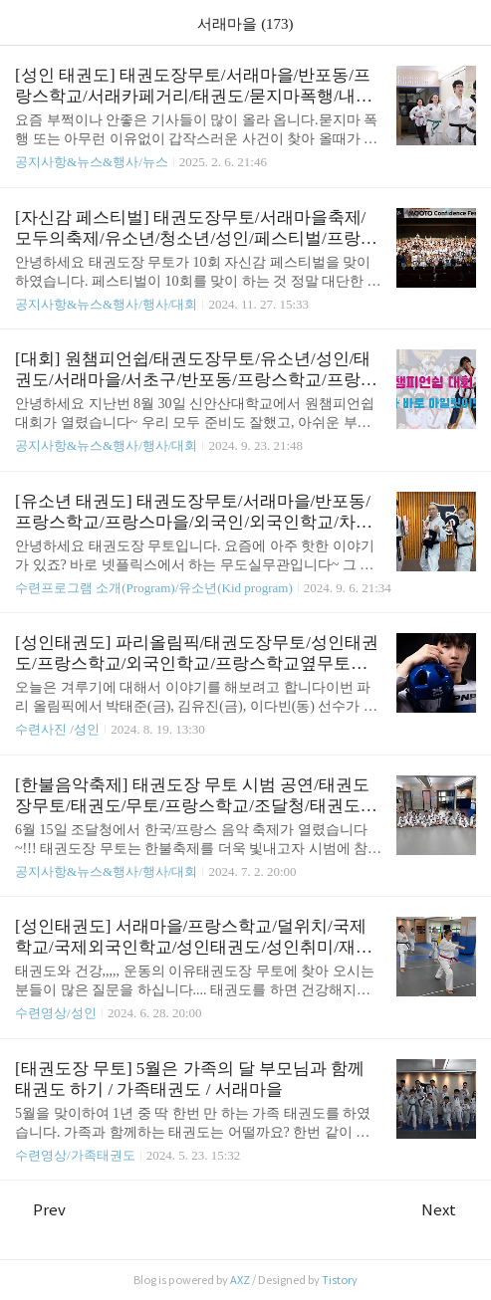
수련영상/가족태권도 (75, 1155)
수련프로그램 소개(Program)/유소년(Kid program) (154, 587)
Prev (40, 1209)
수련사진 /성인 (59, 729)
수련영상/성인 (57, 1012)
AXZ (240, 1280)
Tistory (340, 1280)
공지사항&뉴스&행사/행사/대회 (106, 304)
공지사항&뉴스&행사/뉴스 (91, 161)
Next (448, 1209)
